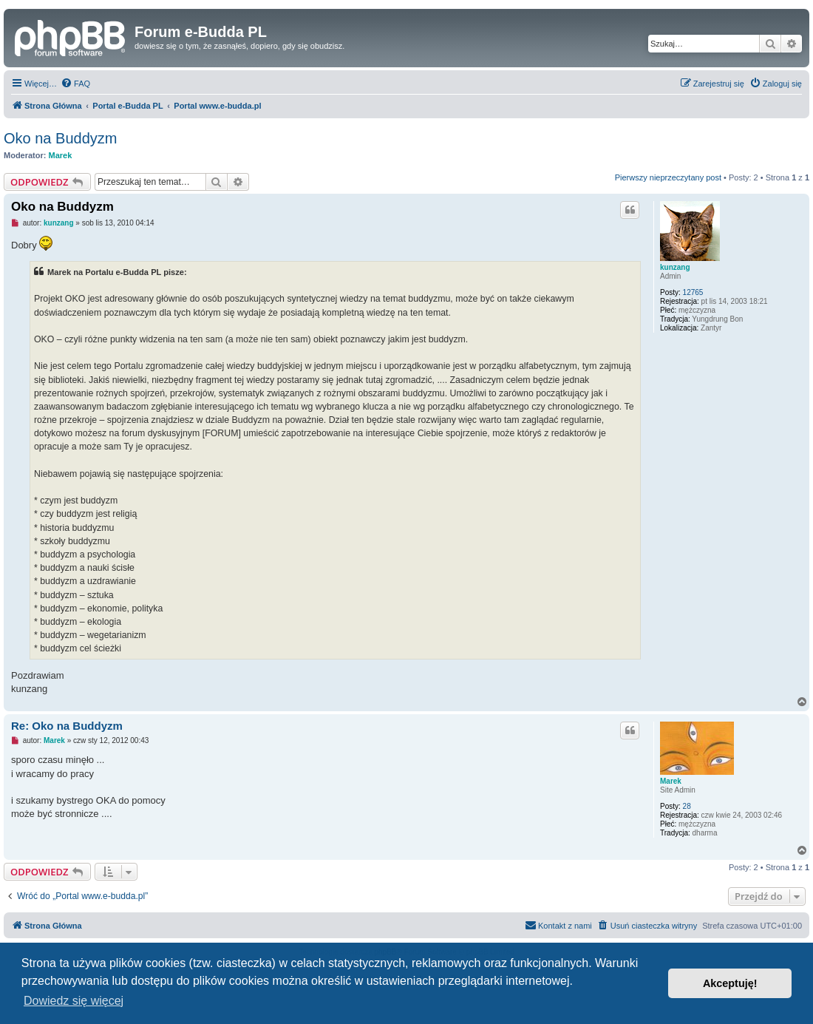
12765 (693, 292)
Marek (60, 155)
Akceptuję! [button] (730, 983)
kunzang (675, 267)
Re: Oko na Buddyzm (67, 725)
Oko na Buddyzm (60, 138)
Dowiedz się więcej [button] (73, 1000)
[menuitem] (75, 83)
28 (687, 806)
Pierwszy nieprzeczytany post (668, 177)
